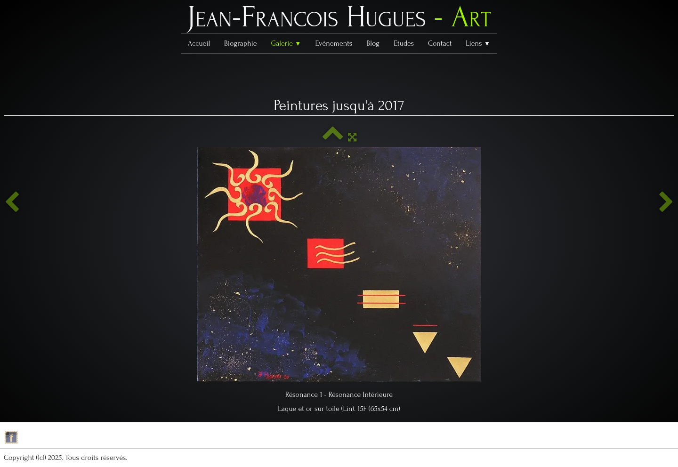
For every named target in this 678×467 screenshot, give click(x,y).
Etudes (404, 43)
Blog (372, 43)
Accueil (199, 43)
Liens (478, 43)
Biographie (240, 43)
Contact (440, 43)
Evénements (334, 43)
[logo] (339, 19)
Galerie (286, 43)
